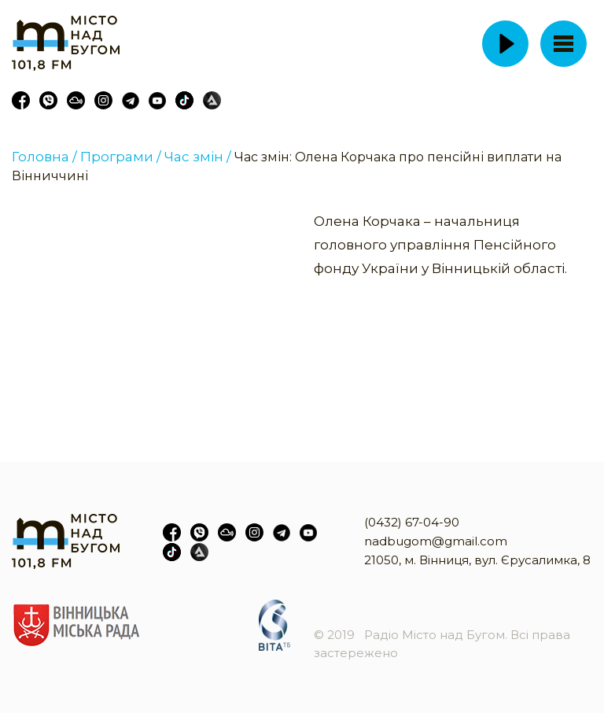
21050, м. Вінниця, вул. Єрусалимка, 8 (477, 559)
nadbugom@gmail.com (435, 541)
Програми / (120, 156)
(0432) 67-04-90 (411, 522)
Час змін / (197, 156)
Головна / (44, 156)
